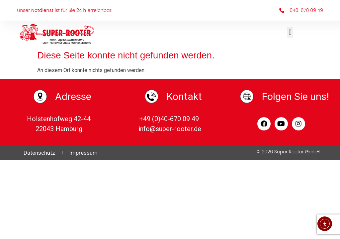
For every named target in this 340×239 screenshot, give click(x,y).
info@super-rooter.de (169, 129)
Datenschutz (39, 152)
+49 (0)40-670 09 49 (170, 119)
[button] (290, 32)
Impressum (83, 152)
